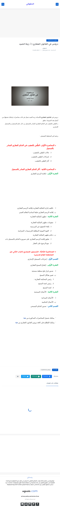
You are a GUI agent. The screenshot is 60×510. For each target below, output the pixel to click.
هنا (24, 318)
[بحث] (2, 4)
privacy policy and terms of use (30, 496)
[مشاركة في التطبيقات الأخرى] (18, 376)
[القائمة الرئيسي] (57, 4)
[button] (47, 376)
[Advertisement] (30, 23)
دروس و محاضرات (52, 40)
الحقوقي (30, 4)
